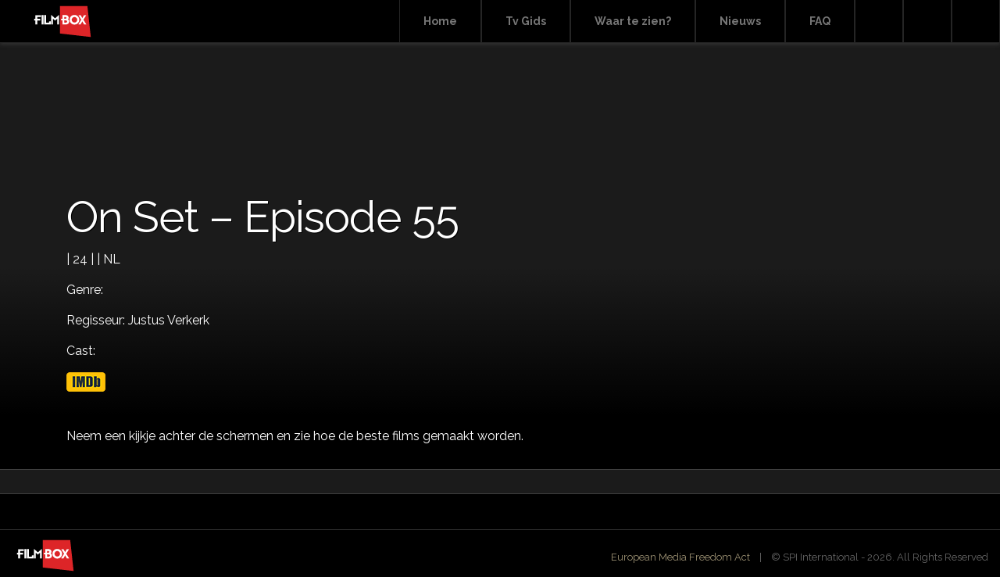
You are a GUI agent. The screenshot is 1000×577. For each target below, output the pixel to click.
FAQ (819, 21)
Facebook (927, 21)
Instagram (976, 21)
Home (440, 21)
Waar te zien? (633, 21)
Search (879, 21)
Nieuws (740, 21)
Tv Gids (525, 21)
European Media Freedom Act (680, 557)
